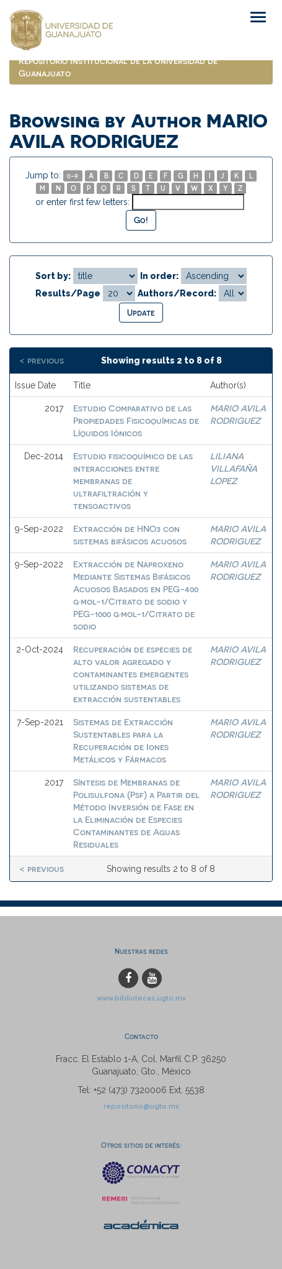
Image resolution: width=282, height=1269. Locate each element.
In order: (159, 276)
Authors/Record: (177, 293)
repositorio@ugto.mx (141, 1106)
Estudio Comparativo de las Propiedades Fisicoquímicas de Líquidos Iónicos (136, 420)
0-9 (72, 176)
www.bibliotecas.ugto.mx (141, 998)
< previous (41, 360)
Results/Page (67, 293)
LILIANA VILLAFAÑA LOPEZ (233, 468)
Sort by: (53, 276)
